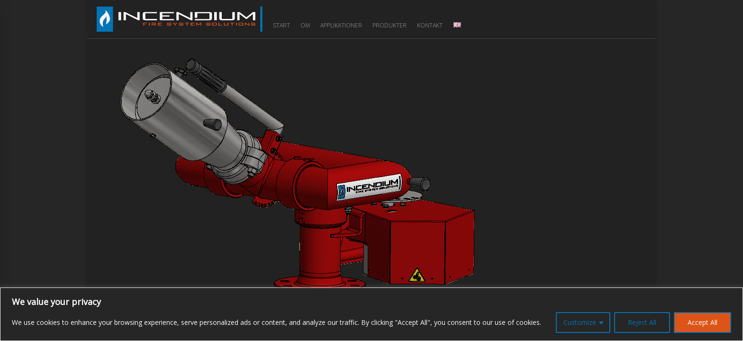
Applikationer (341, 25)
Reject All (642, 322)
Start (281, 25)
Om (305, 25)
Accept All (702, 322)
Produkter (389, 25)
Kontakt (430, 25)
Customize (579, 322)
